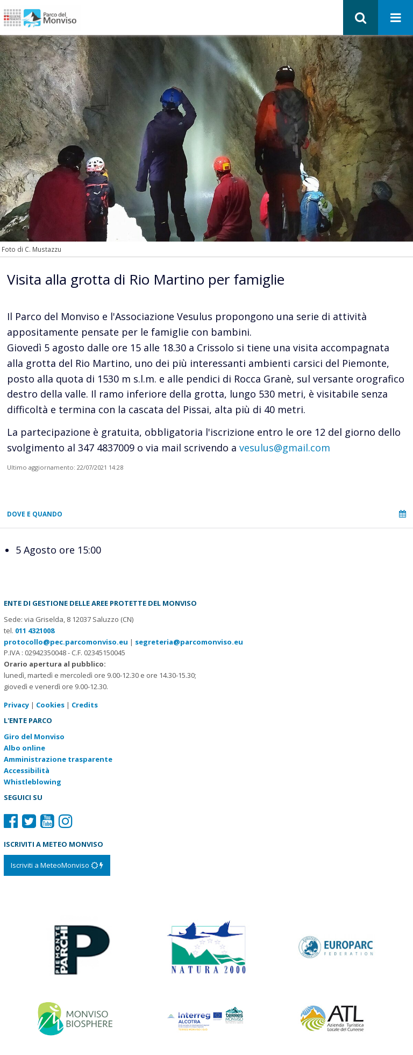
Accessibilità (26, 770)
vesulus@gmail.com (284, 447)
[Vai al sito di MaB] (76, 1018)
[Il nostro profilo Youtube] (47, 821)
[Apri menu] (395, 18)
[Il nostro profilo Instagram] (66, 821)
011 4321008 (34, 630)
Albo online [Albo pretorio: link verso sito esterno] (24, 748)
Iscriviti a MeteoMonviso (57, 865)
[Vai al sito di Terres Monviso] (206, 1018)
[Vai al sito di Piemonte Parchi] (76, 946)
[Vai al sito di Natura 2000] (206, 946)
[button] (360, 17)
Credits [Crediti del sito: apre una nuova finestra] (85, 705)
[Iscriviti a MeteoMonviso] (57, 865)
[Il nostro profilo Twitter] (29, 821)
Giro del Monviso (34, 736)
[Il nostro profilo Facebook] (11, 821)
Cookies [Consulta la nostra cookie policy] (50, 705)
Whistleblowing (32, 782)
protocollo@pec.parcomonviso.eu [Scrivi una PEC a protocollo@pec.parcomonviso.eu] (66, 642)
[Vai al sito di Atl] (336, 1018)
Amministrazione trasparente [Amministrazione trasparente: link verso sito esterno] (58, 759)
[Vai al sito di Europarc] (336, 946)
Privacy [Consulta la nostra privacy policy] (16, 705)
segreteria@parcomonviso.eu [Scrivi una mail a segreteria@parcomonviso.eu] (189, 642)
